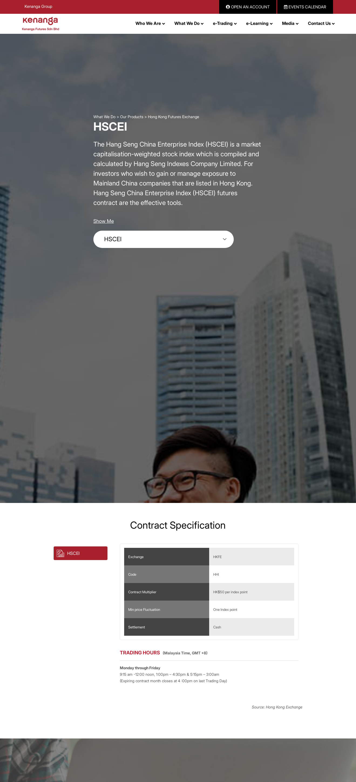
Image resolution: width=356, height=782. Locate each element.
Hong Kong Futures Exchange (173, 116)
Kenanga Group (38, 6)
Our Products (131, 116)
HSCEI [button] (73, 553)
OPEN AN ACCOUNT (248, 6)
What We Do (104, 116)
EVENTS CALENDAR (305, 6)
